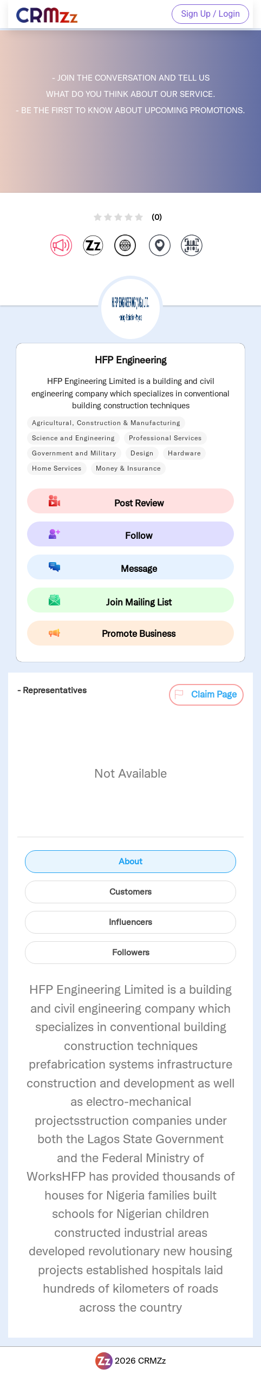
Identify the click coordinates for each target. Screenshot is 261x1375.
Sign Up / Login (210, 14)
